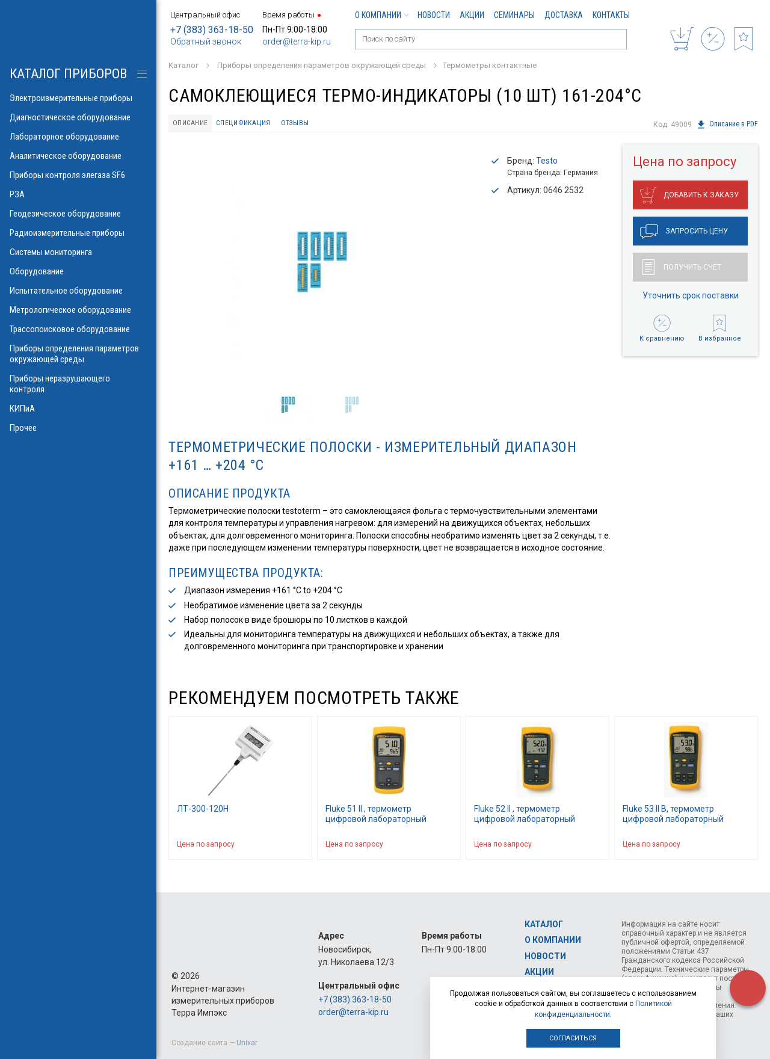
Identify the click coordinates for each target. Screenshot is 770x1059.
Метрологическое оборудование (78, 309)
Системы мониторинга (78, 252)
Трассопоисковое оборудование (78, 329)
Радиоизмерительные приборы (78, 232)
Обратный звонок (205, 41)
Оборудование (78, 271)
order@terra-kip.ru (296, 41)
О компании (381, 15)
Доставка (563, 15)
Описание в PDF (727, 124)
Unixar (246, 1043)
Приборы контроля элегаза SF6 (78, 175)
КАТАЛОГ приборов (68, 73)
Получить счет (681, 268)
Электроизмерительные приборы (78, 98)
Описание (192, 123)
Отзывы (301, 123)
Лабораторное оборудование (78, 136)
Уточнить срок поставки (690, 296)
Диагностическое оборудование (78, 117)
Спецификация (248, 123)
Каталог (544, 924)
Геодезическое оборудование (78, 213)
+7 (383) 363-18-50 (211, 30)
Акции (472, 15)
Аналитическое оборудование (78, 155)
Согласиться (573, 1038)
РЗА (78, 194)
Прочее (78, 427)
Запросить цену (684, 233)
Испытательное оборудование (78, 290)
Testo (547, 162)
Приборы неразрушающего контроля (78, 384)
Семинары (514, 15)
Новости (433, 15)
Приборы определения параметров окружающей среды (78, 354)
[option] (321, 264)
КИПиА (78, 408)
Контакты (611, 15)
